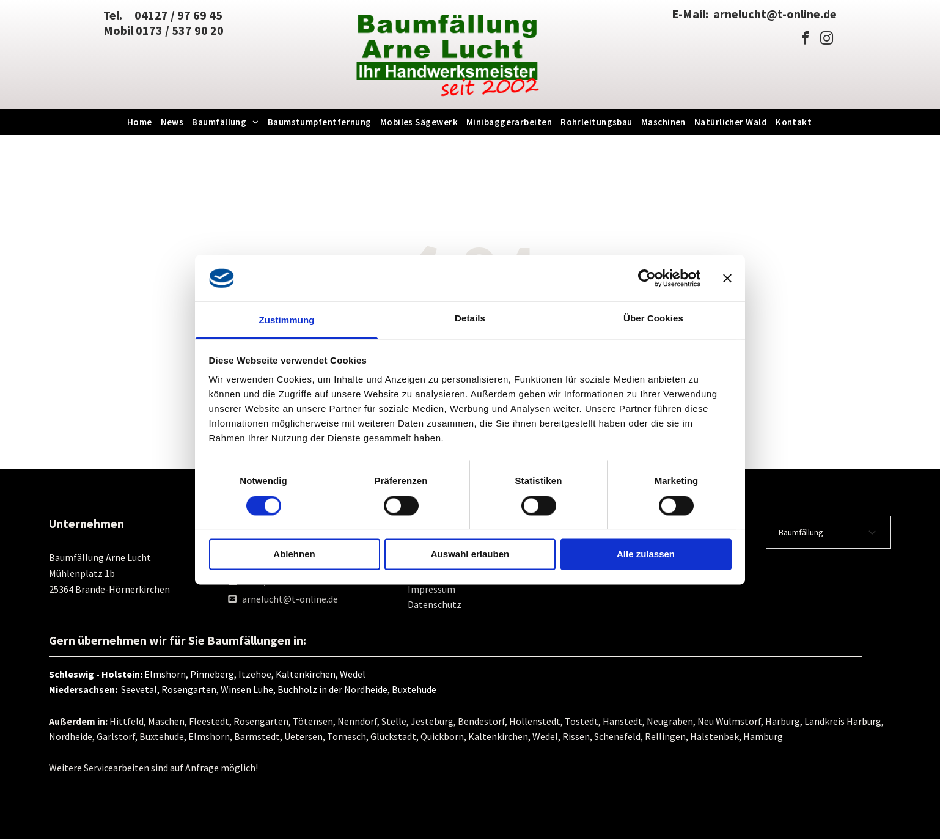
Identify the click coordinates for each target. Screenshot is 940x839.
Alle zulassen (646, 554)
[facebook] (805, 40)
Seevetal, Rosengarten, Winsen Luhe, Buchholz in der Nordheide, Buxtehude (276, 689)
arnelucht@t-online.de (290, 599)
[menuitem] (140, 122)
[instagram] (827, 40)
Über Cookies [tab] (653, 318)
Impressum (431, 589)
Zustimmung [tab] (287, 320)
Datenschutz (434, 604)
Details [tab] (470, 318)
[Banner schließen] (727, 278)
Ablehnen (294, 554)
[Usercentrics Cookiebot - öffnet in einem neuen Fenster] (646, 278)
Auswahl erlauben (470, 554)
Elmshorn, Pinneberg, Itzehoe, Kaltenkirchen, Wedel (254, 674)
